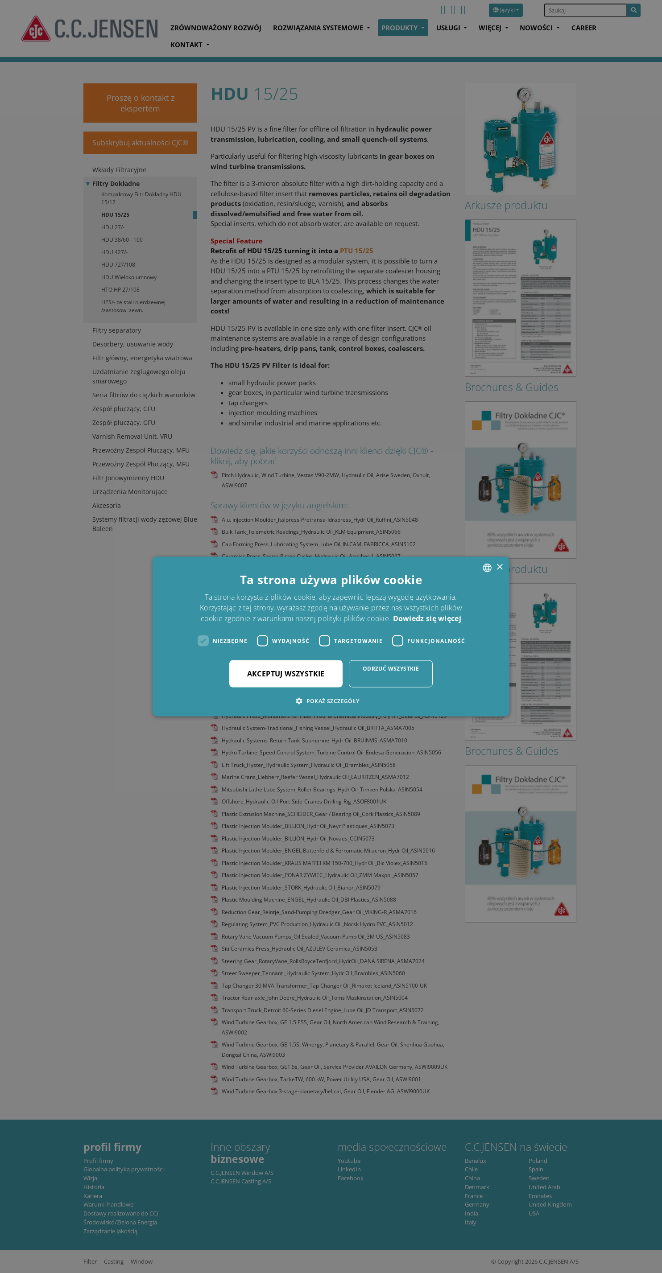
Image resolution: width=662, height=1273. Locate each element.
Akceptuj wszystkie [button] (286, 674)
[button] (330, 700)
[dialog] (331, 636)
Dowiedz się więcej (427, 618)
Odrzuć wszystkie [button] (391, 668)
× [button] (499, 567)
